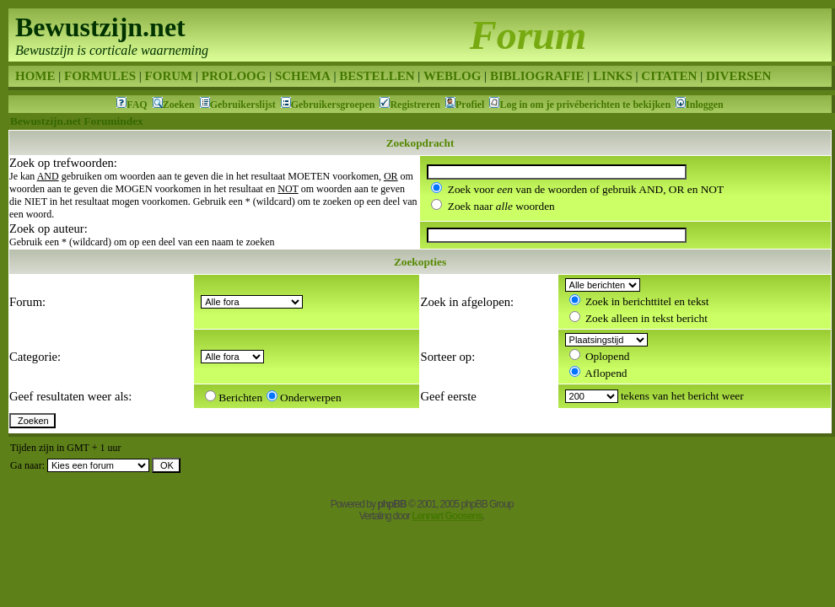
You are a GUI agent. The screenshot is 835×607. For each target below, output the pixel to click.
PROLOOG (234, 76)
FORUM (169, 76)
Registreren (415, 104)
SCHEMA (303, 76)
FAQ (137, 104)
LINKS (613, 76)
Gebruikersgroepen (333, 104)
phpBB (391, 504)
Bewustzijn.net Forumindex (76, 121)
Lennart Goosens (447, 516)
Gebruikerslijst (243, 104)
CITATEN (669, 76)
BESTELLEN (376, 76)
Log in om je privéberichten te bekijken (585, 104)
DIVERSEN (739, 76)
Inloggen (705, 104)
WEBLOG (452, 76)
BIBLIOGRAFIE (537, 76)
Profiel (469, 104)
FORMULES (100, 76)
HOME (35, 76)
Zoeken (179, 104)
